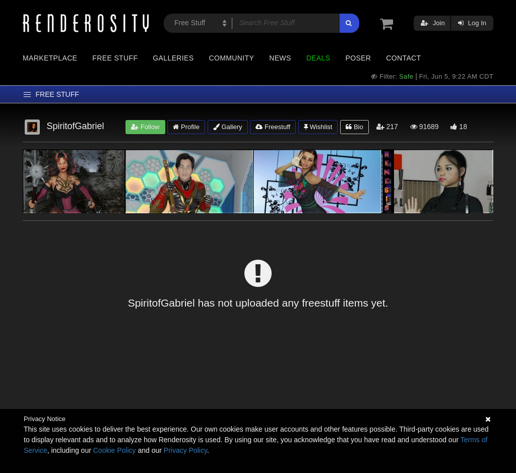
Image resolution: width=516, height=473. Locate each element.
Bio (354, 127)
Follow (145, 127)
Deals (318, 58)
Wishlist (318, 127)
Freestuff (272, 127)
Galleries (173, 58)
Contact (403, 58)
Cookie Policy (114, 450)
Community (231, 58)
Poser (358, 58)
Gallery (227, 127)
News (280, 58)
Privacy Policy (185, 450)
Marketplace (50, 58)
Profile (186, 127)
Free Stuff (115, 58)
